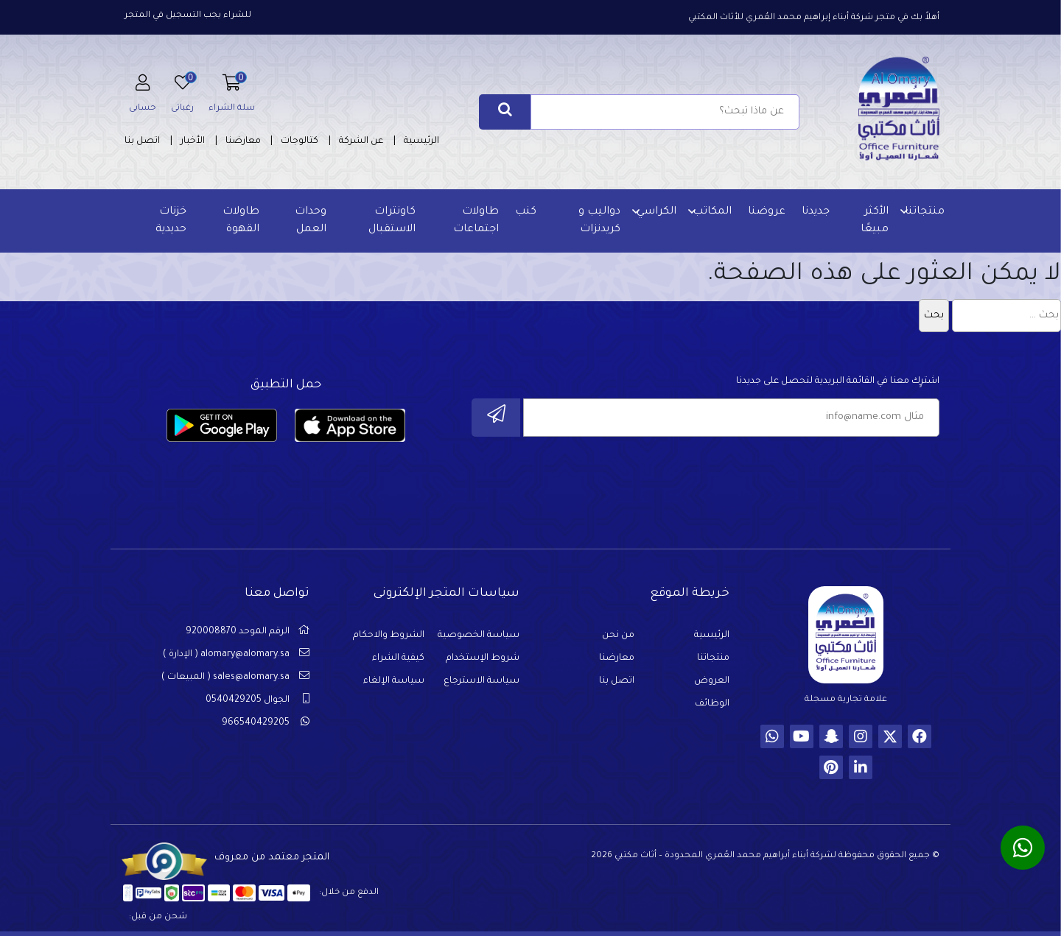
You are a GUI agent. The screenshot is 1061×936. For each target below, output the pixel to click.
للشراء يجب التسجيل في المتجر (188, 16)
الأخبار (193, 141)
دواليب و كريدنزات (597, 221)
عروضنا (764, 212)
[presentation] (827, 481)
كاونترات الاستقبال (391, 221)
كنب (525, 212)
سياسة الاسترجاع (481, 685)
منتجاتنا (922, 212)
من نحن (618, 640)
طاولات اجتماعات (475, 221)
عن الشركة (361, 141)
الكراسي (654, 212)
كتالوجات (299, 141)
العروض (711, 685)
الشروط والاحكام (388, 640)
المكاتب (709, 212)
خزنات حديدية (172, 221)
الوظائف (712, 708)
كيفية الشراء (398, 663)
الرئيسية (421, 141)
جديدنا (813, 212)
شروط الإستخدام (482, 663)
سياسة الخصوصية (478, 640)
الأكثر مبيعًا (872, 221)
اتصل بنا (142, 141)
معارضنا (243, 141)
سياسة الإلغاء (393, 685)
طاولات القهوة (242, 221)
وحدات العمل (311, 221)
